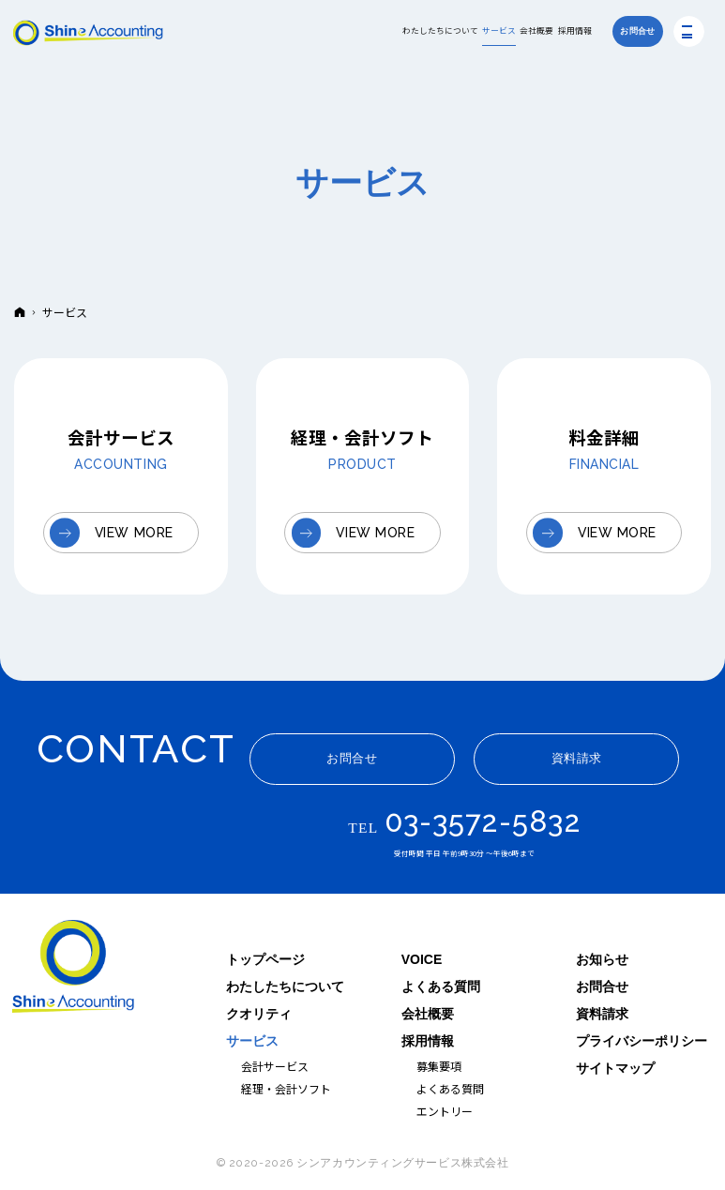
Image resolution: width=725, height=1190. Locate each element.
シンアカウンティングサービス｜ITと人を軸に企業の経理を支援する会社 (73, 968)
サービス (252, 1040)
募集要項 (438, 1066)
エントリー (444, 1111)
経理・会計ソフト (286, 1088)
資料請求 (602, 1013)
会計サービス (275, 1066)
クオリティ (259, 1013)
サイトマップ (615, 1068)
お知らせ (602, 959)
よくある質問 (440, 986)
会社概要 (427, 1013)
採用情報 (427, 1040)
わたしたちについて (285, 986)
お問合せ (602, 986)
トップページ (265, 959)
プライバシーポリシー (641, 1040)
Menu (688, 31)
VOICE (422, 959)
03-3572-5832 (483, 821)
